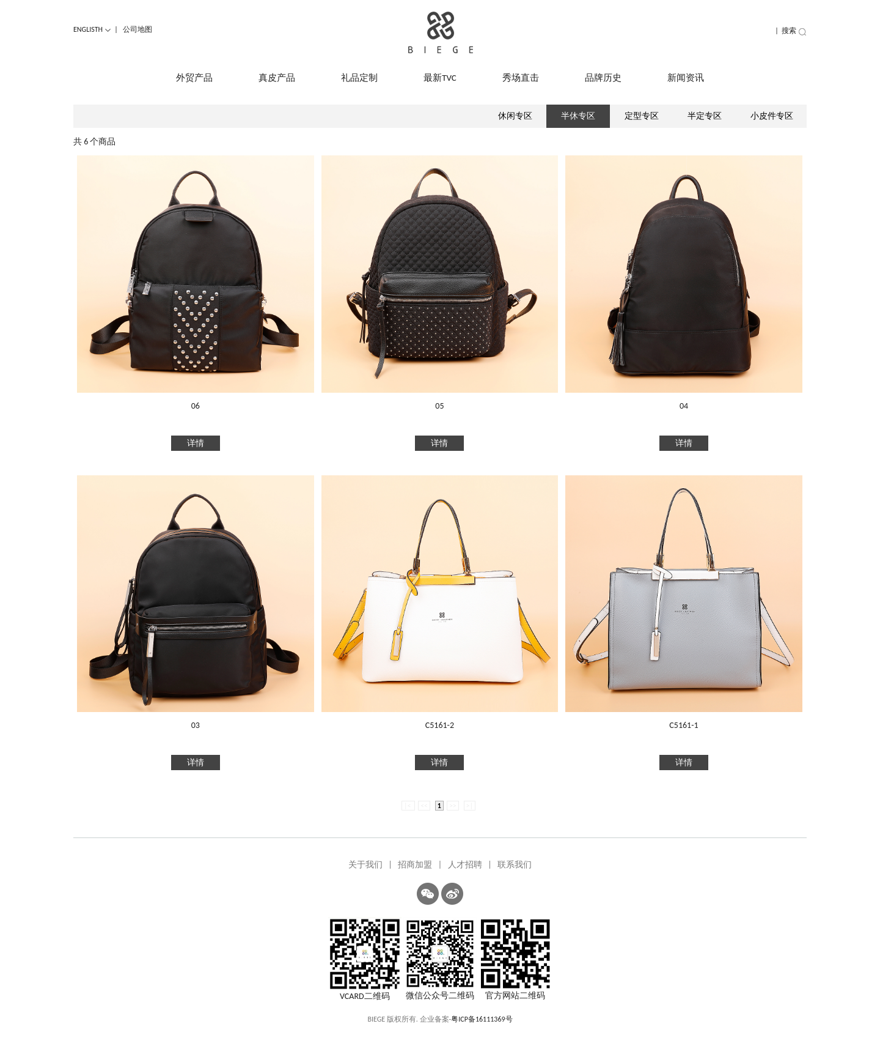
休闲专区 (515, 116)
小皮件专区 (771, 116)
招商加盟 (415, 864)
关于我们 (365, 864)
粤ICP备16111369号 (481, 1019)
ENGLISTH (92, 29)
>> (453, 805)
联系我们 (514, 864)
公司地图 (137, 29)
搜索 (794, 30)
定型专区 (642, 116)
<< (424, 805)
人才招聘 (465, 864)
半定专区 (705, 116)
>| (470, 805)
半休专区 (578, 116)
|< (408, 805)
